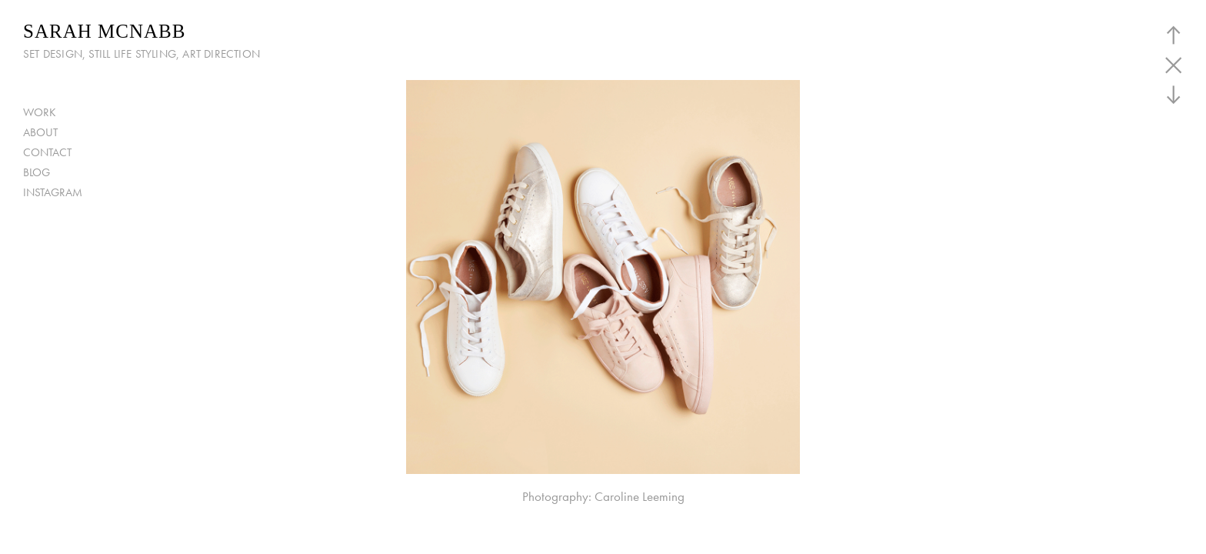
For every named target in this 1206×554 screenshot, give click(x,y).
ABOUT (40, 132)
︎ (1173, 65)
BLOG (36, 172)
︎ (1173, 95)
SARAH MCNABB (104, 31)
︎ (1173, 35)
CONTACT (47, 152)
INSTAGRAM (52, 192)
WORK (39, 112)
